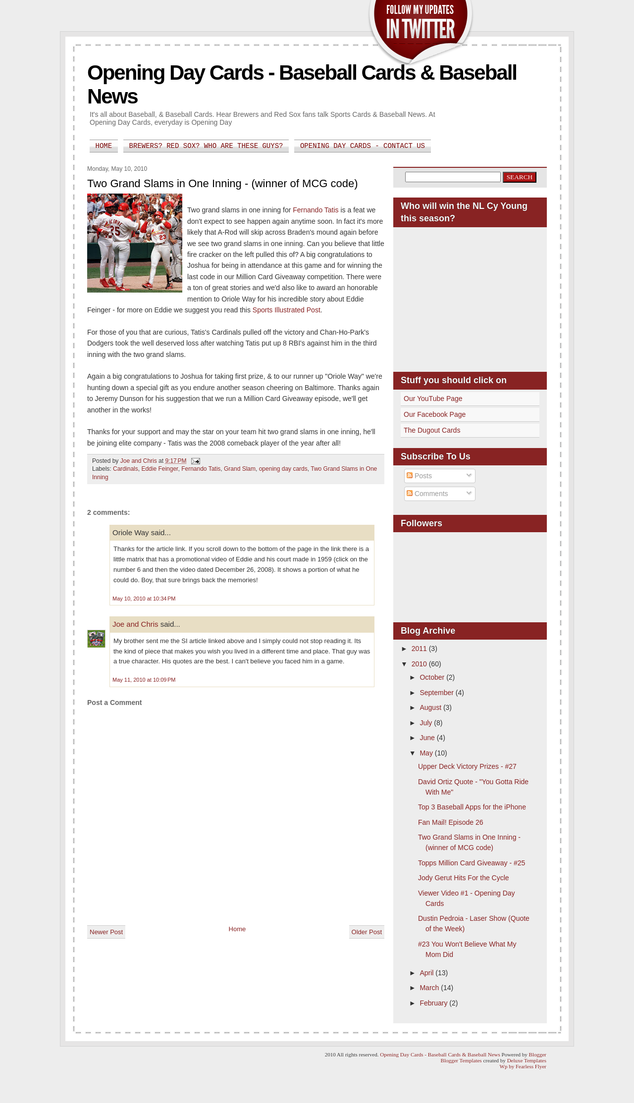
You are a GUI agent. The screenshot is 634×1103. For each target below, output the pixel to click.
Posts (419, 476)
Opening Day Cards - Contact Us (362, 146)
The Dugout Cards (432, 430)
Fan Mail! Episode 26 (450, 822)
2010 (420, 664)
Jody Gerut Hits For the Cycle (463, 878)
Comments (427, 494)
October (433, 677)
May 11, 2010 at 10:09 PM (144, 680)
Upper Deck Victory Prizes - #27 (467, 766)
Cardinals (125, 468)
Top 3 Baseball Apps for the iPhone (472, 807)
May (427, 753)
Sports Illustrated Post (286, 310)
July (427, 723)
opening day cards (283, 468)
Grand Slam (240, 468)
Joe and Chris (135, 624)
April (427, 973)
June (428, 738)
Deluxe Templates (526, 1060)
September (437, 693)
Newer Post (106, 932)
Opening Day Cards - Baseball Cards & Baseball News (440, 1054)
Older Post (367, 932)
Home (104, 146)
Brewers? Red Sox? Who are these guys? (206, 146)
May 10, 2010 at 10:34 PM (144, 599)
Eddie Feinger (159, 468)
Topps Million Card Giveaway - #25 (471, 863)
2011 (420, 648)
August (431, 707)
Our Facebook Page (435, 414)
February (434, 1003)
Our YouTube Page (433, 398)
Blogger (537, 1054)
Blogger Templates (461, 1060)
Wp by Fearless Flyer (523, 1066)
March (430, 988)
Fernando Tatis (315, 210)
